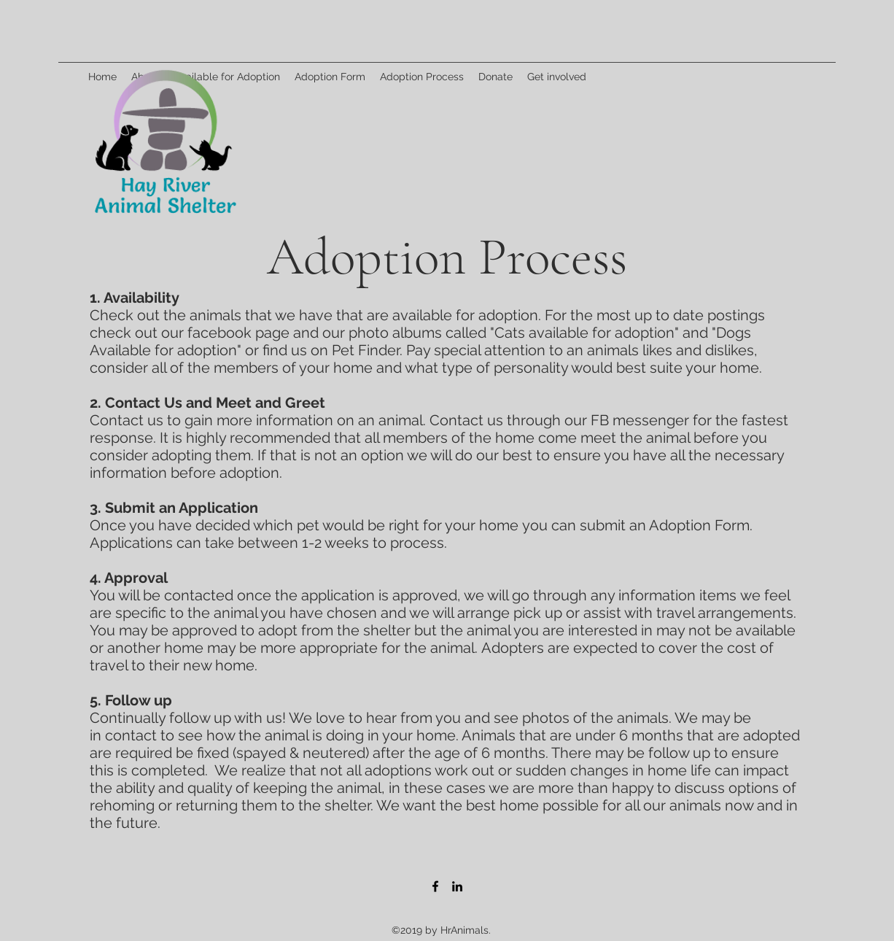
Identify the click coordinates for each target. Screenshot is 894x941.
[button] (422, 77)
